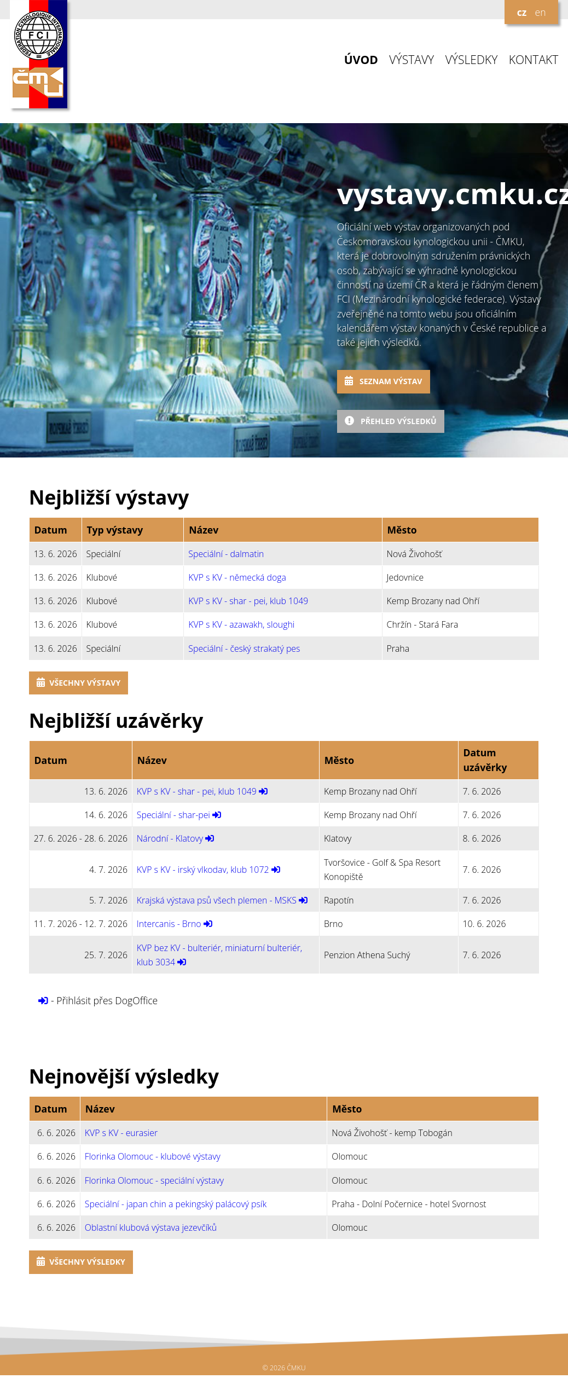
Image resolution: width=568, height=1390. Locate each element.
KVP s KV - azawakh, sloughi (241, 624)
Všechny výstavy (78, 682)
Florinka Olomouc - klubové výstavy (153, 1156)
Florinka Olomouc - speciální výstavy (154, 1180)
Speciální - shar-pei (173, 815)
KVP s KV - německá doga (237, 577)
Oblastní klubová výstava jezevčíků (151, 1227)
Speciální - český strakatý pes (244, 648)
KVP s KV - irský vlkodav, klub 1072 (203, 870)
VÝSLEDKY (471, 60)
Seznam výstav (383, 381)
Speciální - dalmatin (226, 554)
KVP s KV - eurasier (121, 1133)
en (540, 12)
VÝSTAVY (411, 60)
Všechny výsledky (81, 1261)
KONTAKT (534, 60)
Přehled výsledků (391, 421)
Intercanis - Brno (169, 924)
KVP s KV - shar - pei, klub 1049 (248, 601)
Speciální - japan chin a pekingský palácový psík (175, 1204)
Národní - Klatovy (170, 838)
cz (522, 12)
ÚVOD (361, 60)
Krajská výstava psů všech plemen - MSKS (217, 900)
